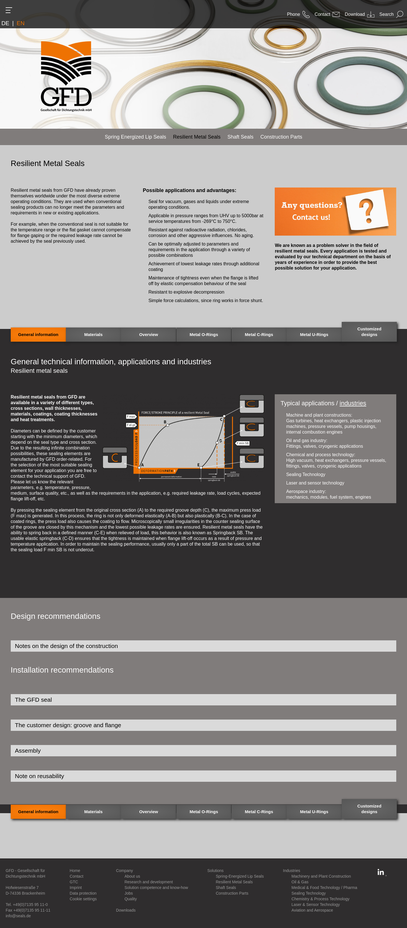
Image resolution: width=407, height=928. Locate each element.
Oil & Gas (299, 882)
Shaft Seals (226, 887)
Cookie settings (83, 899)
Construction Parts (232, 893)
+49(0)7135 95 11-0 (30, 904)
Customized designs (369, 331)
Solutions (215, 870)
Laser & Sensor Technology (315, 904)
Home (75, 870)
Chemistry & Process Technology (320, 899)
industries (353, 403)
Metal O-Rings (204, 334)
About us (132, 876)
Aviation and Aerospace (312, 910)
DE (5, 23)
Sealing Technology (308, 893)
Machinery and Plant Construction (321, 876)
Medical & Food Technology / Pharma (324, 887)
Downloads (125, 910)
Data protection (83, 893)
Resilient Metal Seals (234, 882)
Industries (291, 870)
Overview (148, 334)
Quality (130, 899)
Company (124, 870)
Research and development (148, 882)
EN (21, 23)
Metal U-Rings (314, 334)
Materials (93, 334)
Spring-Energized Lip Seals (240, 876)
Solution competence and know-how (156, 887)
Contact (76, 876)
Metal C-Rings (259, 334)
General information (38, 334)
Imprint (76, 887)
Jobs (128, 893)
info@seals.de (18, 916)
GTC (74, 882)
